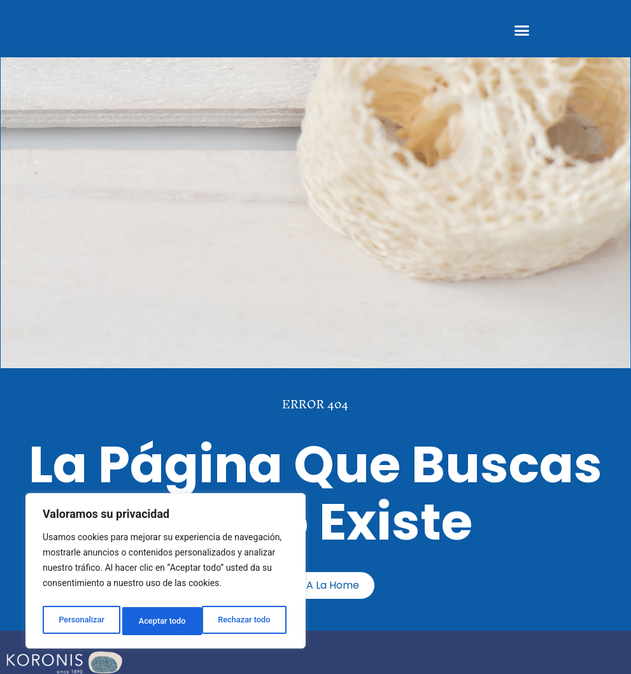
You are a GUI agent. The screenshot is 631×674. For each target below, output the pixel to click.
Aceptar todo (250, 621)
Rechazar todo (165, 621)
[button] (521, 30)
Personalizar (80, 621)
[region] (165, 574)
